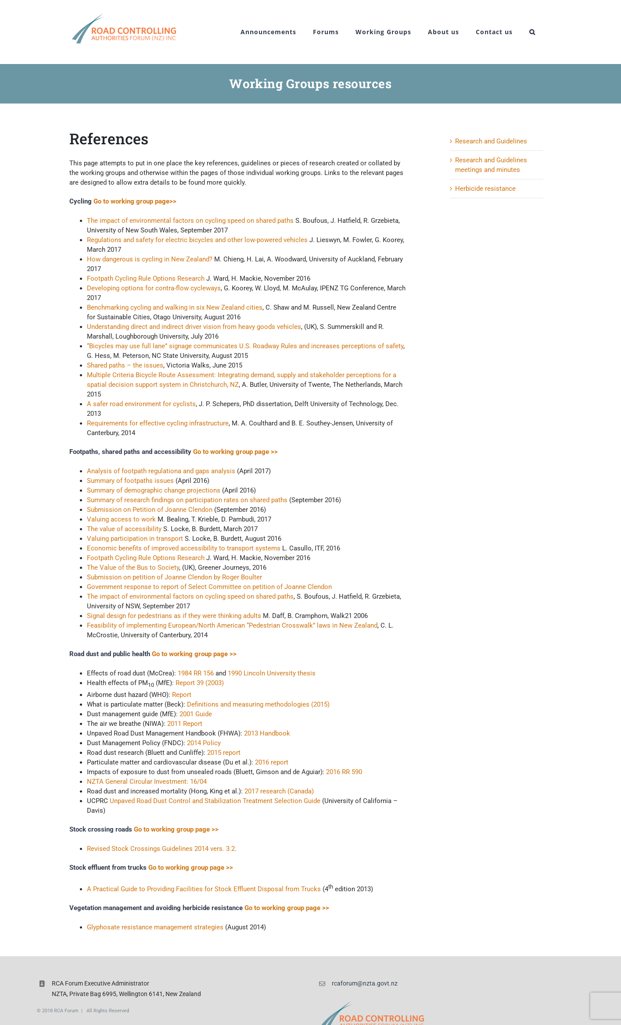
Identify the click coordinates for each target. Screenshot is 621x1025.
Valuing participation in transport (135, 539)
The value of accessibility (124, 529)
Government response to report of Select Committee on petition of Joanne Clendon (209, 587)
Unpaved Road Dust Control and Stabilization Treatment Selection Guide (215, 801)
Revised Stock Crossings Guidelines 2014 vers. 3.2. (162, 849)
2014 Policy (204, 743)
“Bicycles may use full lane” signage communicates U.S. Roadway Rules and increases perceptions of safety (245, 346)
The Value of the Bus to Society (133, 567)
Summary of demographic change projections (153, 490)
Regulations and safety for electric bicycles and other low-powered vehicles (197, 240)
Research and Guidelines (491, 141)
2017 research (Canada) (279, 791)
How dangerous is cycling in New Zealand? (149, 259)
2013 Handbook (267, 733)
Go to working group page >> (235, 452)
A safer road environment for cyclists (141, 404)
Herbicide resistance (485, 189)
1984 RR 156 (196, 673)
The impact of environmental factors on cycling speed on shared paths (190, 221)
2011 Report (184, 724)
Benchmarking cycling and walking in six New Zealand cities (174, 307)
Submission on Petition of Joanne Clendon (149, 510)
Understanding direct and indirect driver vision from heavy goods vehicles (194, 327)
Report (181, 695)
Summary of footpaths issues (130, 481)
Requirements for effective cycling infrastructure (158, 423)
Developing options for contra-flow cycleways (154, 288)
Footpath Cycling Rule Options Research (146, 278)
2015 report (224, 753)
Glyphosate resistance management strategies (155, 927)
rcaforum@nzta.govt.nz (365, 983)
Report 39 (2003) (200, 683)
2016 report (271, 762)
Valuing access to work (122, 519)
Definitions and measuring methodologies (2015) (258, 704)
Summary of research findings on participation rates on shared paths (187, 500)
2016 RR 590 (344, 772)
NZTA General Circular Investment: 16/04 (147, 782)
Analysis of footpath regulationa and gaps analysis (161, 471)
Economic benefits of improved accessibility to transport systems (183, 548)
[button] (532, 32)
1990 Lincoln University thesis (272, 673)
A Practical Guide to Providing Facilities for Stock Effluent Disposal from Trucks (204, 889)
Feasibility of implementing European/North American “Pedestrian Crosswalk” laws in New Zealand (232, 625)
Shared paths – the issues (125, 365)
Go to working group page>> (134, 201)
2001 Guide (195, 714)
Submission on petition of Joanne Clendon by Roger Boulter (174, 577)
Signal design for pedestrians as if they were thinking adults (174, 616)
